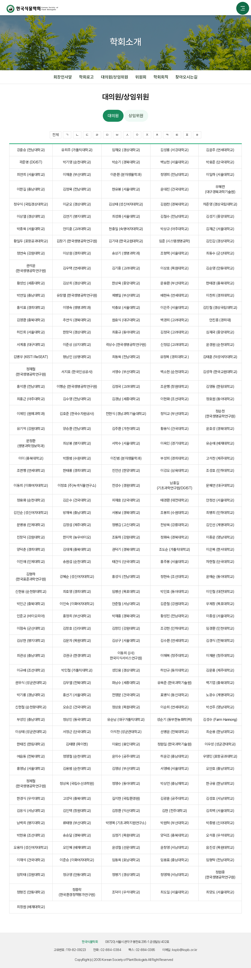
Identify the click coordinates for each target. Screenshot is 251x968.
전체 (55, 133)
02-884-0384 (110, 949)
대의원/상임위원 (132, 53)
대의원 (156, 53)
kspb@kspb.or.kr (187, 949)
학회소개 (106, 53)
